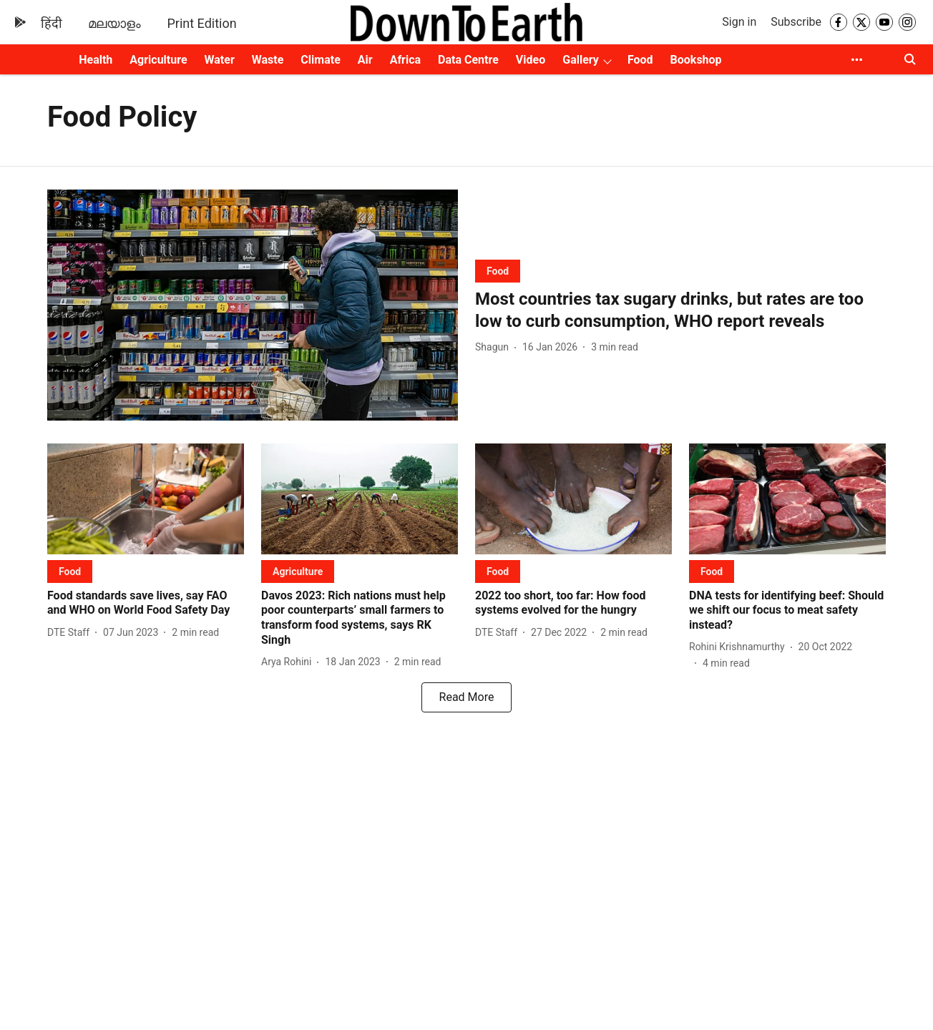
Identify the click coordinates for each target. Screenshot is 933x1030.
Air (365, 60)
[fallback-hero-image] (252, 305)
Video (530, 60)
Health (95, 60)
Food (640, 60)
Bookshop (696, 60)
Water (220, 60)
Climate (320, 60)
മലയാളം (114, 23)
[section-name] (497, 271)
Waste (268, 60)
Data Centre (468, 60)
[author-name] (494, 347)
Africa (405, 60)
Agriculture (158, 60)
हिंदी (51, 23)
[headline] (680, 310)
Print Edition (201, 23)
